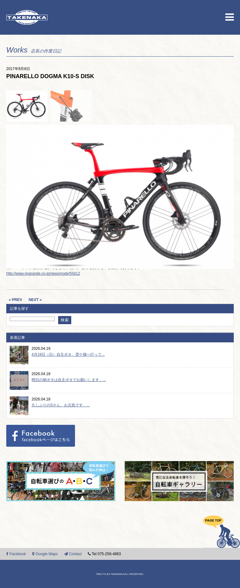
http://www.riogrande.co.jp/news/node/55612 (43, 273)
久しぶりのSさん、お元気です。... (61, 405)
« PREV (15, 300)
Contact (73, 554)
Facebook (16, 554)
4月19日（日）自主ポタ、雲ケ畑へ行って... (68, 354)
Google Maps (45, 554)
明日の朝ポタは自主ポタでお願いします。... (69, 380)
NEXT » (35, 300)
